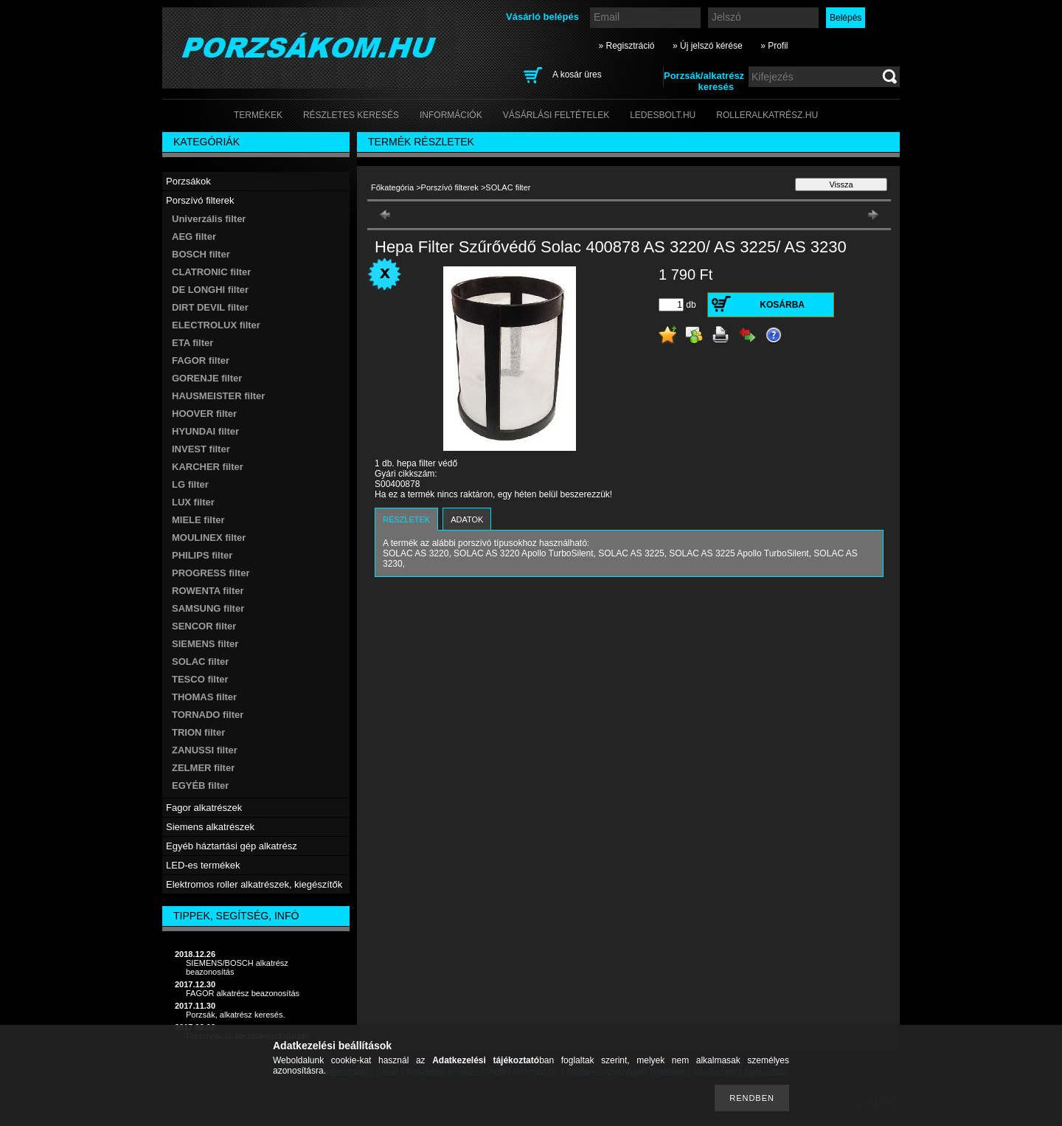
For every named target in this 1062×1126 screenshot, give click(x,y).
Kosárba (782, 305)
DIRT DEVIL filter (210, 307)
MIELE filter (198, 519)
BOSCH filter (201, 254)
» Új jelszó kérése (708, 46)
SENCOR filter (204, 626)
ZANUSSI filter (204, 750)
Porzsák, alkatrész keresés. (235, 1014)
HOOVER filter (204, 413)
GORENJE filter (207, 378)
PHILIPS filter (202, 555)
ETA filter (192, 342)
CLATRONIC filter (211, 271)
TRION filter (198, 732)
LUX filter (193, 502)
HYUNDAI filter (205, 431)
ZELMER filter (203, 767)
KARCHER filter (207, 466)
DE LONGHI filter (210, 289)
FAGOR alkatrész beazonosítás (242, 993)
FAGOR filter (200, 360)
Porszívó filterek (450, 187)
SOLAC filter (200, 661)
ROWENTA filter (208, 590)
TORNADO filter (207, 714)
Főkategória (392, 187)
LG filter (190, 484)
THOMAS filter (204, 696)
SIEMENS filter (205, 643)
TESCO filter (200, 679)
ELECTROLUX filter (216, 325)
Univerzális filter (209, 218)
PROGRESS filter (210, 572)
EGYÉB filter (200, 785)
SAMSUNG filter (208, 608)
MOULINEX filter (209, 537)
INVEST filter (201, 449)
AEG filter (194, 236)
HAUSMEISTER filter (218, 395)
